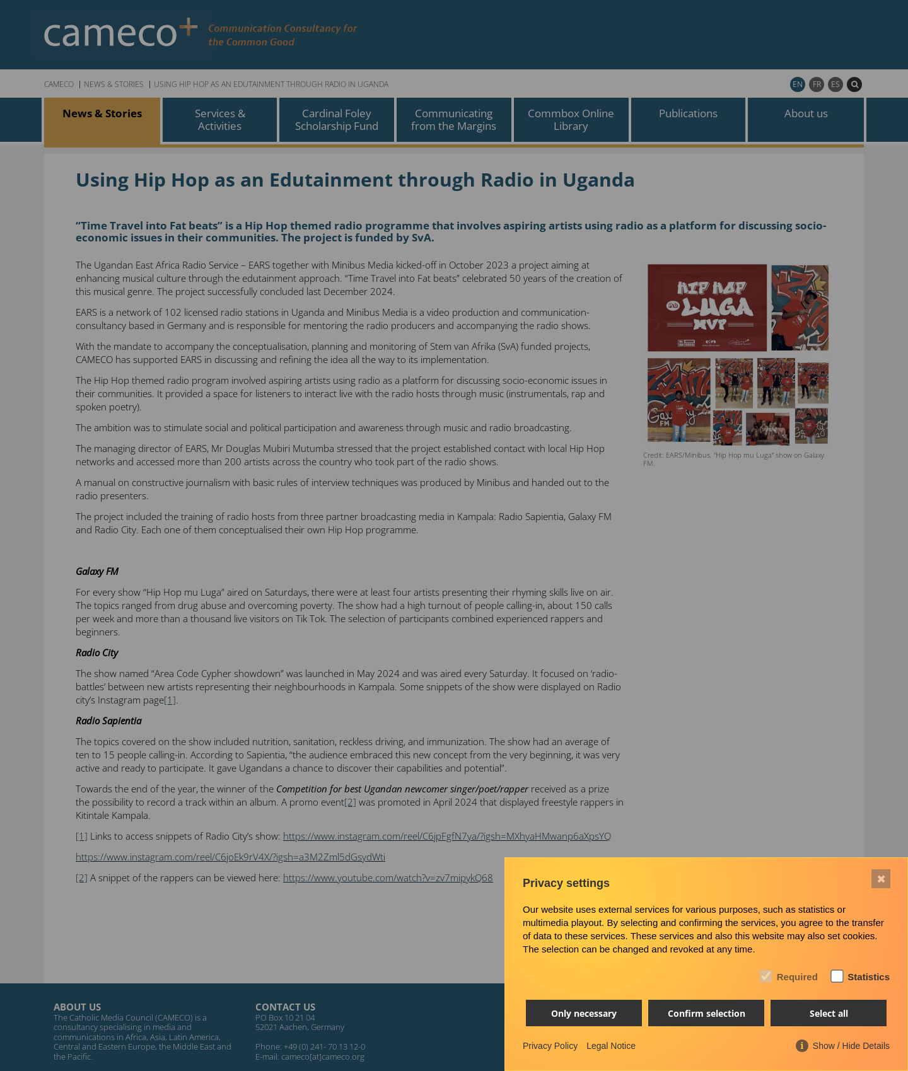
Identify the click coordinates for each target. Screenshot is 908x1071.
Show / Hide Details (851, 1046)
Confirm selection (706, 1013)
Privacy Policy (550, 1046)
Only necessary (584, 1013)
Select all (829, 1013)
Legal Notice (611, 1046)
